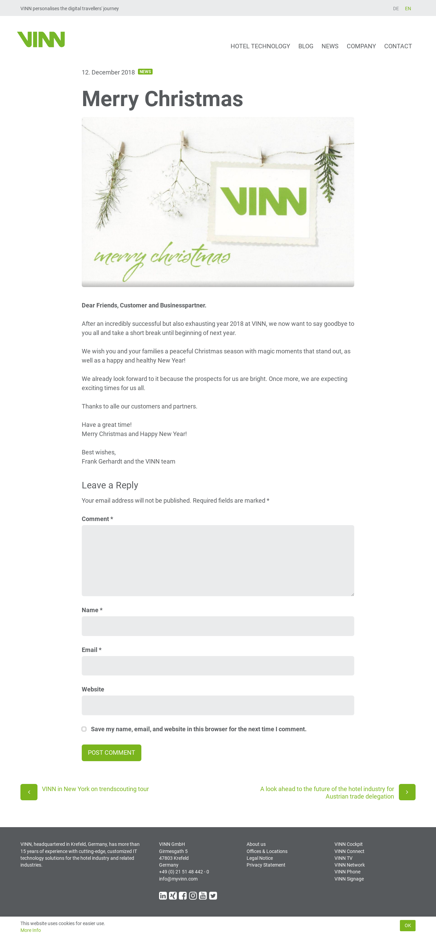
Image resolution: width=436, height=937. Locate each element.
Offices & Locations (267, 851)
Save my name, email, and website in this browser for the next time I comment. (199, 729)
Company (361, 46)
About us (256, 844)
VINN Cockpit (348, 844)
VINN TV (343, 858)
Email (92, 649)
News (330, 46)
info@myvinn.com (178, 879)
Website (93, 689)
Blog (305, 46)
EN (408, 8)
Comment (97, 518)
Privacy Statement (266, 865)
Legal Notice (260, 858)
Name (92, 610)
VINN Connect (349, 851)
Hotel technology (260, 46)
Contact (398, 46)
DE (396, 8)
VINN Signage (349, 879)
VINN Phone (347, 871)
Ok (408, 925)
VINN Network (349, 865)
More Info (30, 930)
